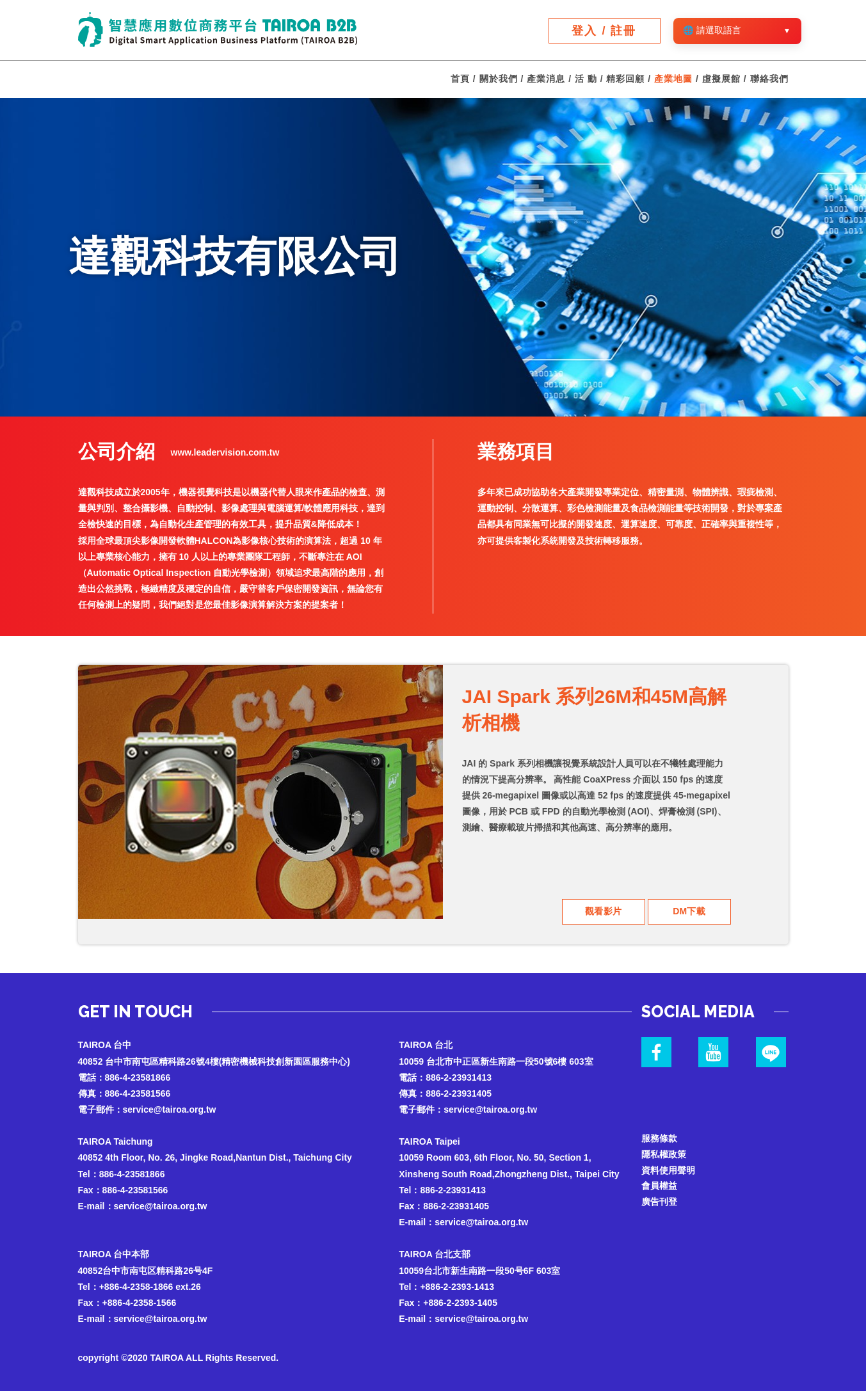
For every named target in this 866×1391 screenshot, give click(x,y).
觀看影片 (603, 911)
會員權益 (659, 1186)
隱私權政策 (663, 1154)
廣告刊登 (659, 1202)
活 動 (586, 79)
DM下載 (689, 911)
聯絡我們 (769, 79)
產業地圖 (673, 79)
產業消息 (546, 79)
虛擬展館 (721, 79)
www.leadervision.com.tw (225, 452)
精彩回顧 (625, 79)
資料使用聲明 (668, 1170)
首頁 (460, 79)
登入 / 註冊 (604, 30)
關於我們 (498, 79)
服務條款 (659, 1138)
